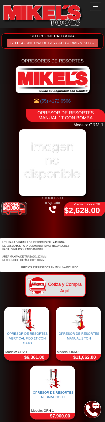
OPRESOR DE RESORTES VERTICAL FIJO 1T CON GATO (27, 338)
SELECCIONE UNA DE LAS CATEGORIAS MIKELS (52, 43)
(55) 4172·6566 (55, 101)
